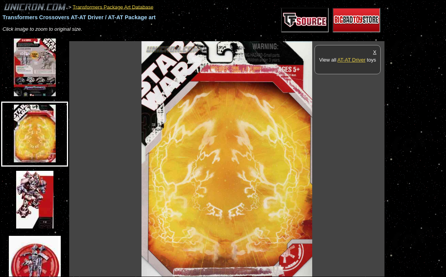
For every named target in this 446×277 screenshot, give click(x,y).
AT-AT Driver (352, 60)
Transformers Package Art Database (113, 7)
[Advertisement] (209, 37)
